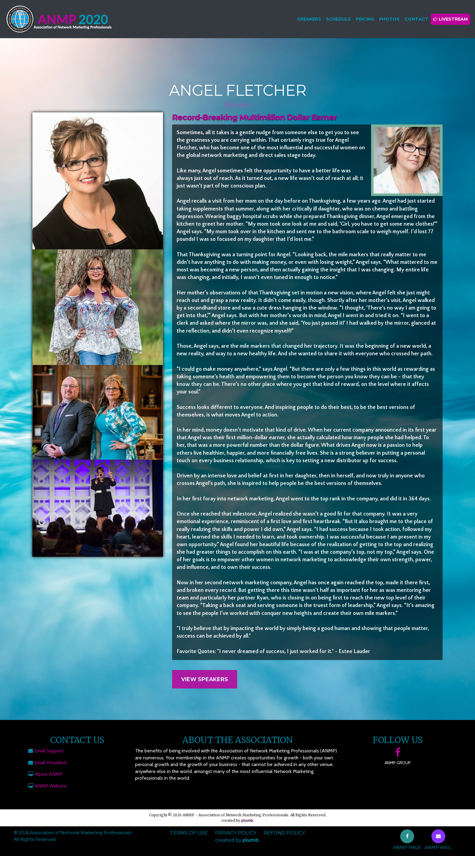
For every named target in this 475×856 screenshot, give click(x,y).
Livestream (450, 19)
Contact (416, 19)
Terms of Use (189, 833)
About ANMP (48, 774)
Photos (389, 19)
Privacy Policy (235, 833)
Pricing (365, 19)
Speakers (309, 19)
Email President (50, 762)
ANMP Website (51, 786)
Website (238, 105)
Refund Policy (284, 833)
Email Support (48, 751)
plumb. (247, 820)
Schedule (338, 19)
